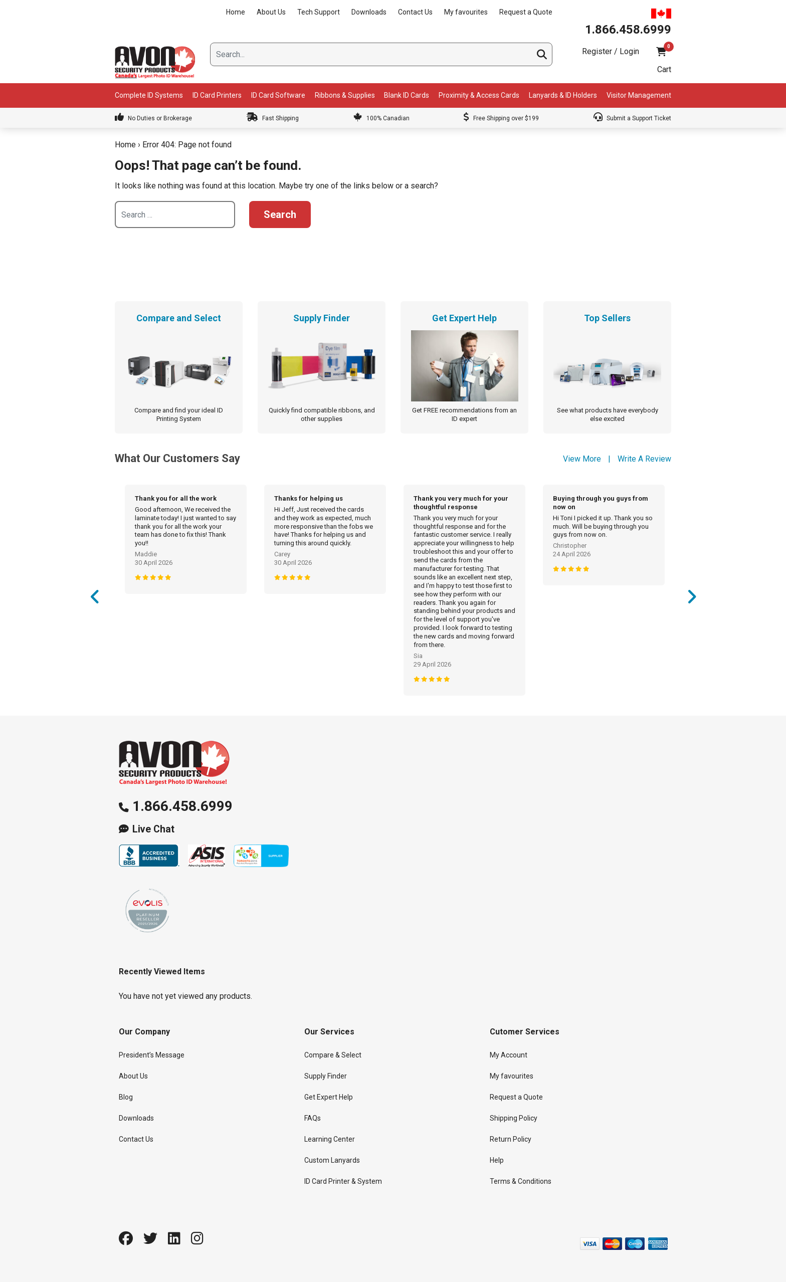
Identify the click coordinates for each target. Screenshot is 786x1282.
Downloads (368, 12)
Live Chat (153, 829)
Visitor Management (639, 95)
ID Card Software (278, 95)
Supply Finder (325, 1076)
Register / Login (610, 51)
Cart (664, 69)
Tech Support (318, 12)
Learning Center (329, 1139)
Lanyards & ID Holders (563, 95)
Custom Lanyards (332, 1160)
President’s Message (151, 1055)
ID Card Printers (217, 95)
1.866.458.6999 (182, 806)
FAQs (312, 1118)
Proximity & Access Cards (479, 95)
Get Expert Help (328, 1097)
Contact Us (415, 12)
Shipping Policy (513, 1118)
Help (497, 1160)
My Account (508, 1055)
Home (235, 12)
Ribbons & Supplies (345, 95)
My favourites (466, 12)
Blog (126, 1097)
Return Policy (510, 1139)
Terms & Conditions (520, 1181)
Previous (95, 600)
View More (582, 459)
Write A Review (644, 459)
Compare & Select (332, 1055)
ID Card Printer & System (343, 1181)
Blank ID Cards (406, 95)
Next (691, 600)
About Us (271, 12)
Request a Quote (525, 12)
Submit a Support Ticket (632, 118)
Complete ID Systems (149, 95)
